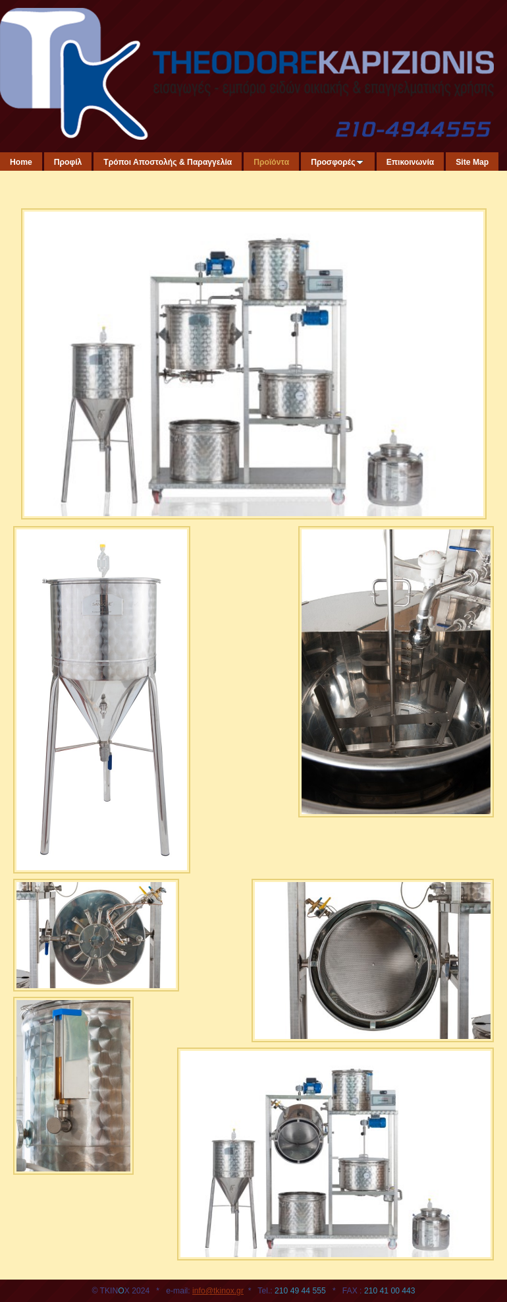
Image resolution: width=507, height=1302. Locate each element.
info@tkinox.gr (218, 1290)
